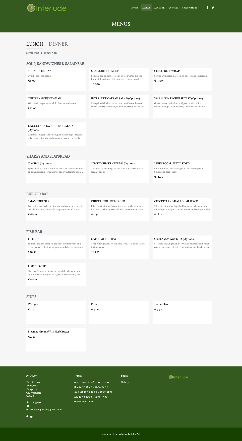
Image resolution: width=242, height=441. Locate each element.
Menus (146, 8)
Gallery (125, 382)
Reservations (189, 8)
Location (159, 8)
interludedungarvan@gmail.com (44, 410)
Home (134, 8)
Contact (173, 8)
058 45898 (35, 402)
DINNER (58, 44)
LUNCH (34, 44)
